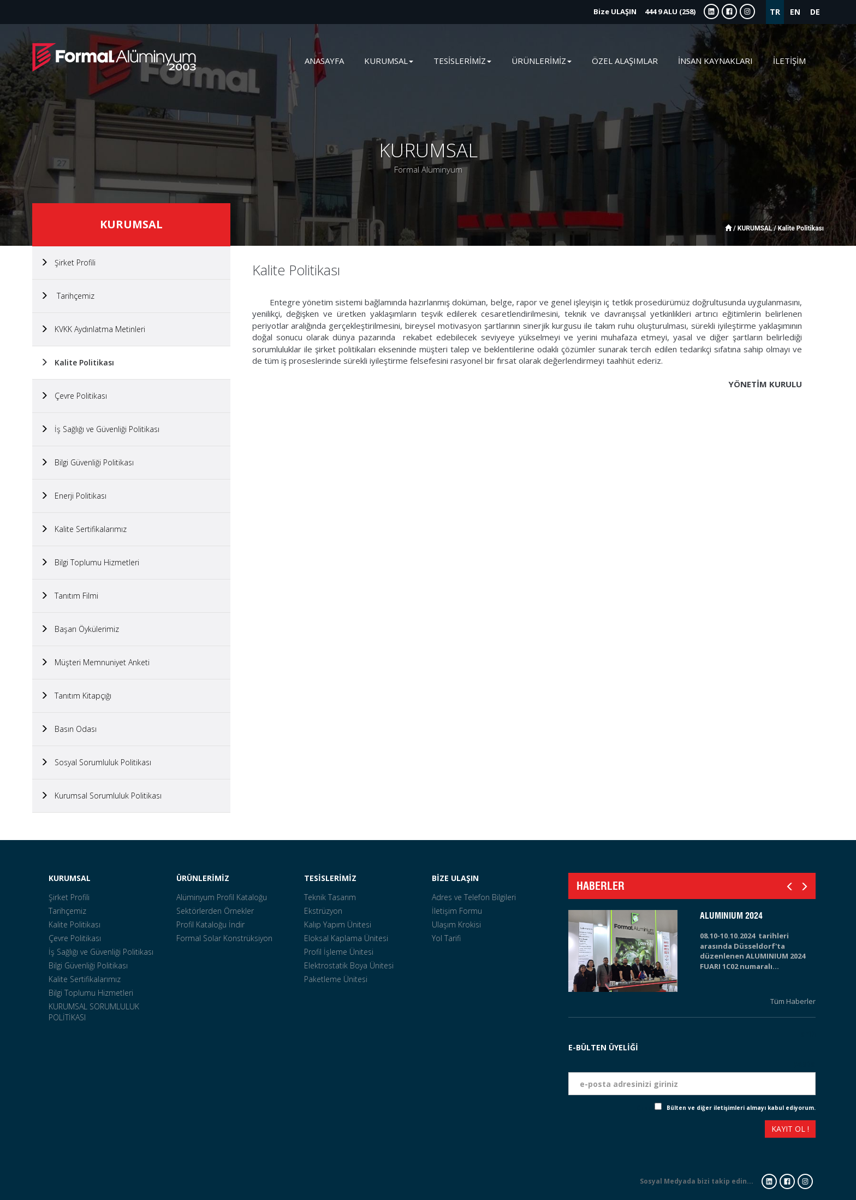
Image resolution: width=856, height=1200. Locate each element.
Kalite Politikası (77, 362)
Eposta (802, 1064)
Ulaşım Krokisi (456, 924)
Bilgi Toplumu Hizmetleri (89, 562)
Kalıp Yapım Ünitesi (337, 924)
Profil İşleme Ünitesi (338, 952)
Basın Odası (68, 729)
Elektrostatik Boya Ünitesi (349, 965)
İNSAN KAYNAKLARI (715, 60)
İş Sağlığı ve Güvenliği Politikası (99, 429)
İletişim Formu (457, 911)
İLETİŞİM (789, 60)
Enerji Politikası (73, 495)
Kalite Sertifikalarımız (83, 529)
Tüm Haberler (793, 1001)
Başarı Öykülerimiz (79, 629)
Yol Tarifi (446, 938)
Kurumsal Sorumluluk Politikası (101, 795)
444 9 (644, 11)
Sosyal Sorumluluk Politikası (95, 762)
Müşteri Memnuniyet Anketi (95, 662)
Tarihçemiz (67, 296)
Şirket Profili (68, 262)
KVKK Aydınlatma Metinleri (92, 329)
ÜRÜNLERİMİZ (202, 878)
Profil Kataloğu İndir (210, 924)
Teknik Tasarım (330, 897)
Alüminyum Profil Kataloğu (221, 897)
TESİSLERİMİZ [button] (462, 60)
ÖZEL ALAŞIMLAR (625, 60)
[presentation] (608, 1130)
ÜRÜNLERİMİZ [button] (542, 60)
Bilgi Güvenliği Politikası (87, 462)
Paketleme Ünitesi (335, 979)
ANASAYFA (324, 60)
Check (646, 1108)
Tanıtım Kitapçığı (75, 695)
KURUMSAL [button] (388, 60)
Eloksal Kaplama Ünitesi (346, 938)
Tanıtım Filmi (69, 595)
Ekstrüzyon (323, 911)
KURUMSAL (70, 878)
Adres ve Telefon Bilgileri (474, 897)
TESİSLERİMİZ (330, 878)
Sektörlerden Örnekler (215, 911)
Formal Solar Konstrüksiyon (224, 938)
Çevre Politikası (73, 396)
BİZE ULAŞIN (455, 878)
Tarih (805, 1033)
